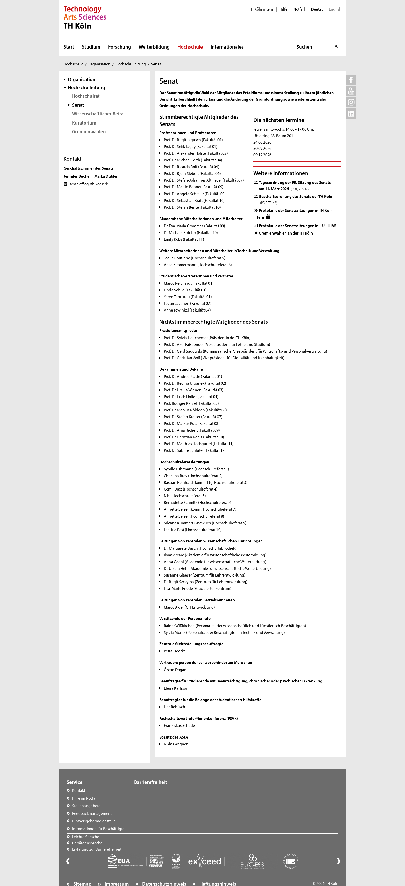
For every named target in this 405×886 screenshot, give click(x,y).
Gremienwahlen (89, 131)
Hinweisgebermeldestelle (94, 820)
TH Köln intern (261, 9)
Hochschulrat (86, 95)
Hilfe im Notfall (292, 9)
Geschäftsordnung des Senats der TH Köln (295, 199)
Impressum (116, 869)
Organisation (100, 63)
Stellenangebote (86, 805)
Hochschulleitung (131, 63)
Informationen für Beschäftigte (98, 828)
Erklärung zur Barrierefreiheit (164, 805)
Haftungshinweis (217, 869)
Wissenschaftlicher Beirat (98, 113)
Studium (91, 46)
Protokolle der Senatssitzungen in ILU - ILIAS (297, 225)
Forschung (119, 46)
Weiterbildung (154, 46)
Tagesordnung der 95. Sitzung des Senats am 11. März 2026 (295, 185)
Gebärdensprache (154, 798)
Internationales (227, 46)
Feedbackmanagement (92, 813)
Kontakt (78, 790)
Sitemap (81, 869)
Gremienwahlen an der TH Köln (286, 233)
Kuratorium (84, 122)
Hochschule (190, 46)
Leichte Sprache (152, 790)
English (335, 9)
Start (69, 46)
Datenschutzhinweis (163, 869)
